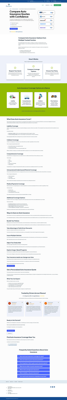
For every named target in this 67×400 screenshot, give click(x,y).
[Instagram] (52, 387)
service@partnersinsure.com (57, 1)
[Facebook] (50, 387)
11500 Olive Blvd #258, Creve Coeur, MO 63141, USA (36, 1)
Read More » (46, 314)
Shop (43, 5)
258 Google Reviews (19, 31)
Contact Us (47, 5)
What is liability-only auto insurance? (29, 373)
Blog (51, 5)
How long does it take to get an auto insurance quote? (34, 363)
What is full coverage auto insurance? (29, 369)
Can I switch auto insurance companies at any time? (33, 376)
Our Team (15, 381)
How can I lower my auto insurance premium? (31, 359)
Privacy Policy (20, 381)
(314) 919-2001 (48, 1)
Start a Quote (57, 5)
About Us (7, 381)
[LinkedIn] (54, 387)
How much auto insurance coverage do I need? (32, 356)
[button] (33, 356)
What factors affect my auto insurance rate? (31, 366)
